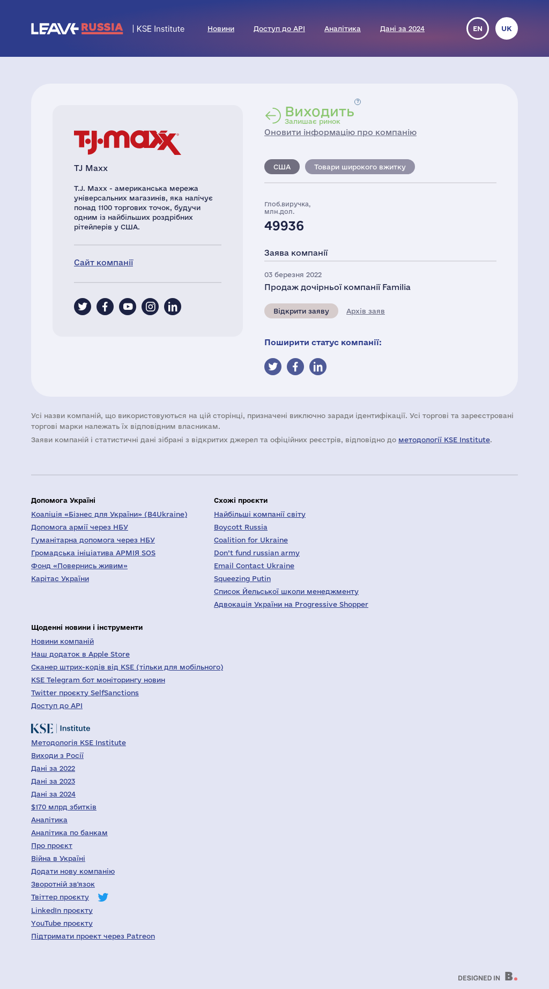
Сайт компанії (103, 262)
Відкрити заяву (301, 311)
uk (506, 28)
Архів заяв (365, 311)
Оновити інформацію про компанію (340, 132)
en (478, 28)
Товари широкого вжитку (360, 166)
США (282, 166)
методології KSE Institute (444, 439)
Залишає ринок (319, 114)
